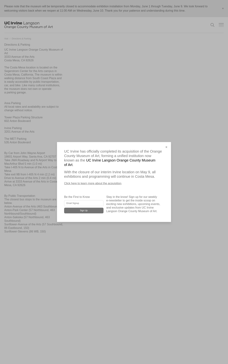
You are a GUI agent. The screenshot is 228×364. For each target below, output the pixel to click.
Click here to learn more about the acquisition (92, 183)
